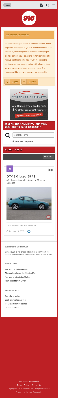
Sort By (48, 157)
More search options (23, 141)
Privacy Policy (23, 385)
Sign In (15, 82)
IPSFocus (35, 382)
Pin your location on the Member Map (20, 273)
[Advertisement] (29, 349)
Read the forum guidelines (16, 304)
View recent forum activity (15, 281)
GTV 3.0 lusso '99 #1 (20, 176)
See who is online (12, 296)
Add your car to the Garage (16, 269)
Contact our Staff (12, 308)
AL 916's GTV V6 (29, 225)
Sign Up (32, 82)
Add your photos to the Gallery (17, 277)
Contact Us (36, 385)
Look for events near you (15, 300)
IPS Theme (23, 382)
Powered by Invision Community (29, 392)
